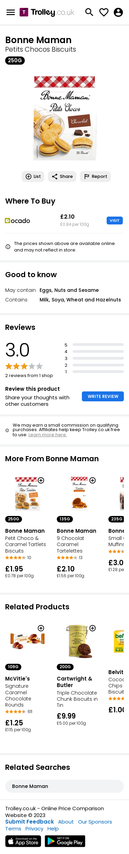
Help (53, 828)
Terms (13, 828)
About (66, 821)
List (33, 176)
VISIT (115, 220)
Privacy (34, 828)
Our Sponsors (95, 821)
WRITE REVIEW (103, 396)
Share (62, 176)
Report (95, 176)
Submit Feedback (29, 821)
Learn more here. (48, 434)
